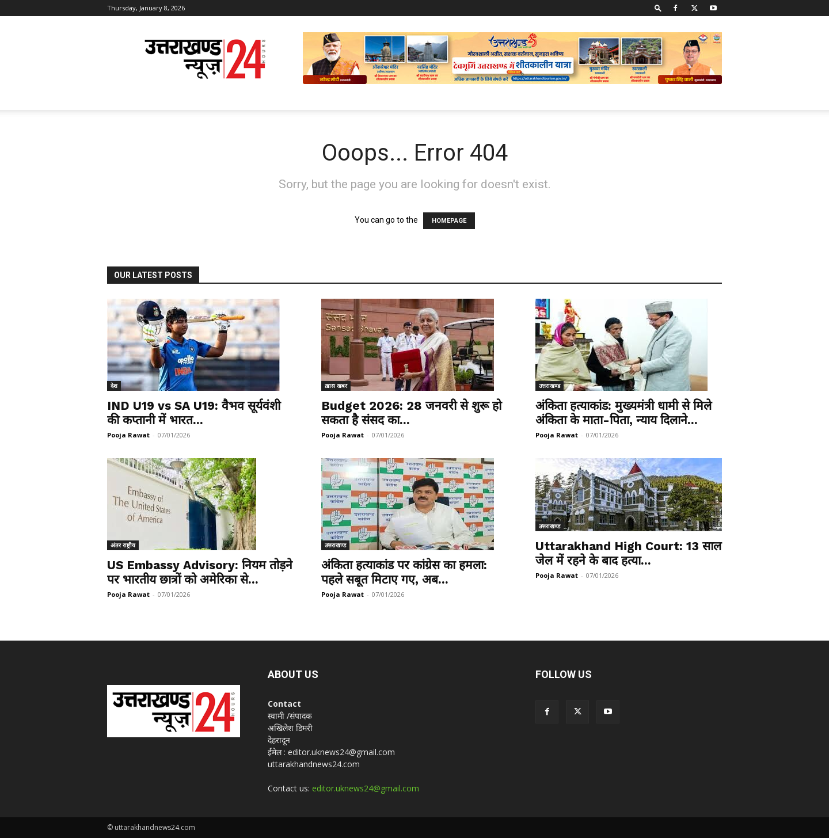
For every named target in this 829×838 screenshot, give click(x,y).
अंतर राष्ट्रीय (123, 545)
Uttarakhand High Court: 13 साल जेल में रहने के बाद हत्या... (628, 553)
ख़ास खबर (336, 386)
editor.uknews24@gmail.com (365, 788)
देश (114, 386)
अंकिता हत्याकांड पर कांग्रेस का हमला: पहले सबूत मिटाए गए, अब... (404, 572)
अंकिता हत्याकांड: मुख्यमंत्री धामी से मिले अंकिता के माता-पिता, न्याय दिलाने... (623, 412)
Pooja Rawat (128, 435)
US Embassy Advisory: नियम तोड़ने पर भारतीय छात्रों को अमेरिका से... (199, 572)
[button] (658, 7)
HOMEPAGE (449, 220)
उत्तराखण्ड (549, 386)
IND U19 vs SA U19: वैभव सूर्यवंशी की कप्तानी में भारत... (193, 412)
